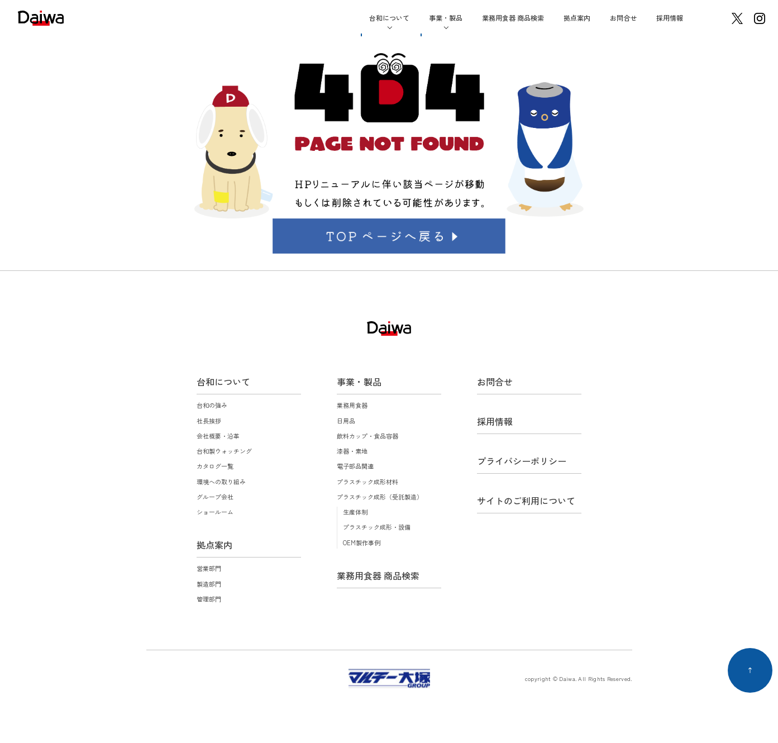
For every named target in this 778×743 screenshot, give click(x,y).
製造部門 (209, 583)
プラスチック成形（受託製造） (380, 496)
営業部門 (209, 568)
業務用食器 (352, 405)
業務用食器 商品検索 (513, 17)
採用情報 (669, 17)
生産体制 (355, 511)
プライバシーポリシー (521, 461)
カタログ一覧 (215, 465)
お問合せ (623, 17)
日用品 (346, 420)
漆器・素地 (352, 450)
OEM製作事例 (361, 542)
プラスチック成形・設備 (377, 526)
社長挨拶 (209, 420)
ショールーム (215, 511)
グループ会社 (215, 496)
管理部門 (209, 598)
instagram (759, 18)
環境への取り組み (221, 481)
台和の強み (212, 405)
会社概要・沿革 (218, 435)
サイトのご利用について (526, 500)
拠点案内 (577, 17)
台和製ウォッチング (224, 450)
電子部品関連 (355, 465)
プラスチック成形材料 (367, 481)
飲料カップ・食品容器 (367, 435)
